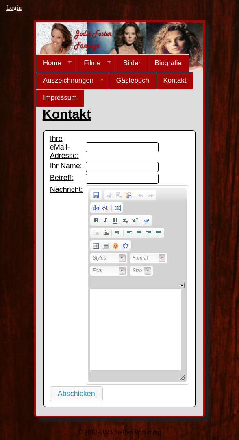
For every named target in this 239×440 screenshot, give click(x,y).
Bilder (132, 63)
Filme (94, 63)
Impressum (60, 97)
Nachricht (65, 189)
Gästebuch (132, 80)
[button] (96, 195)
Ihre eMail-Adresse (63, 147)
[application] (137, 285)
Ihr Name (65, 166)
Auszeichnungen (70, 81)
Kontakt (174, 80)
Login (14, 7)
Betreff (61, 178)
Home (54, 63)
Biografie (167, 63)
